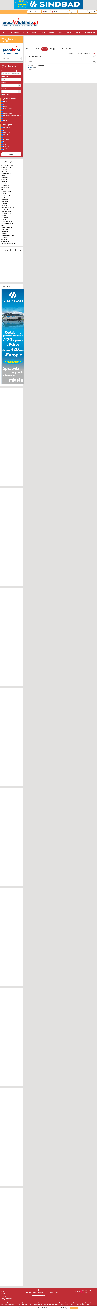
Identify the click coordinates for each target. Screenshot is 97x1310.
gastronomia (5, 104)
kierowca (4, 111)
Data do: (3, 88)
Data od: (3, 82)
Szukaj (11, 154)
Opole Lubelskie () (6, 211)
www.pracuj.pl (5, 127)
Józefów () (4, 189)
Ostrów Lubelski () (6, 213)
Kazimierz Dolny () (6, 191)
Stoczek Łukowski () (7, 227)
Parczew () (4, 215)
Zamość (77, 32)
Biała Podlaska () (6, 173)
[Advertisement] (12, 436)
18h (37, 49)
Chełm (34, 32)
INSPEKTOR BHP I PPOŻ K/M (36, 57)
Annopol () (4, 169)
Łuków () (4, 205)
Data (93, 53)
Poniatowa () (4, 217)
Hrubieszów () (5, 185)
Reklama (3, 1295)
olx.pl (3, 144)
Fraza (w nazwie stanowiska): (9, 71)
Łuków (51, 32)
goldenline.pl (5, 132)
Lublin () (4, 201)
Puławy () (4, 219)
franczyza (4, 101)
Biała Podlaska (14, 32)
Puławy (60, 32)
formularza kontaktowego (38, 1295)
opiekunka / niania (7, 113)
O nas (73, 12)
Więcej (61, 59)
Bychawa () (4, 177)
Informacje (83, 12)
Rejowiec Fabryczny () (7, 223)
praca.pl (4, 130)
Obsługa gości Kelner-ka (36, 65)
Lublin (4, 32)
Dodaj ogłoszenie (34, 12)
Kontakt (92, 12)
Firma (86, 53)
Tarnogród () (4, 231)
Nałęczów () (4, 209)
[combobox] (11, 58)
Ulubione (46, 12)
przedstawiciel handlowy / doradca (11, 116)
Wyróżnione (5, 94)
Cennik (3, 1293)
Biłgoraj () (4, 175)
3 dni (44, 49)
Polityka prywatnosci (6, 1298)
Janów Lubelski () (6, 187)
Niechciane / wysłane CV (60, 12)
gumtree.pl (5, 137)
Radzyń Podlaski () (6, 221)
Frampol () (4, 183)
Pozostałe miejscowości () (8, 243)
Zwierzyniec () (5, 241)
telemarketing (5, 118)
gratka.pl (4, 135)
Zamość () (4, 239)
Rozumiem (74, 1308)
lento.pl (4, 142)
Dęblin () (4, 181)
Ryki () (3, 225)
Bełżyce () (4, 171)
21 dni (68, 49)
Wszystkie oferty (89, 32)
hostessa (4, 106)
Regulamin (4, 1296)
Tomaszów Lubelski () (7, 235)
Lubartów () (4, 199)
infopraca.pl (5, 139)
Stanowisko (79, 53)
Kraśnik (43, 32)
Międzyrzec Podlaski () (7, 207)
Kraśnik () (4, 197)
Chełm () (4, 179)
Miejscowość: (5, 76)
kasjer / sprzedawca (7, 108)
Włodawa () (4, 237)
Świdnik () (4, 229)
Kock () (3, 193)
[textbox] (11, 58)
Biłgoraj (25, 32)
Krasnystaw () (5, 195)
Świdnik (68, 32)
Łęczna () (4, 203)
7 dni (52, 49)
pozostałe (4, 120)
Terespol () (4, 233)
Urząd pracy (5, 146)
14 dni (60, 49)
